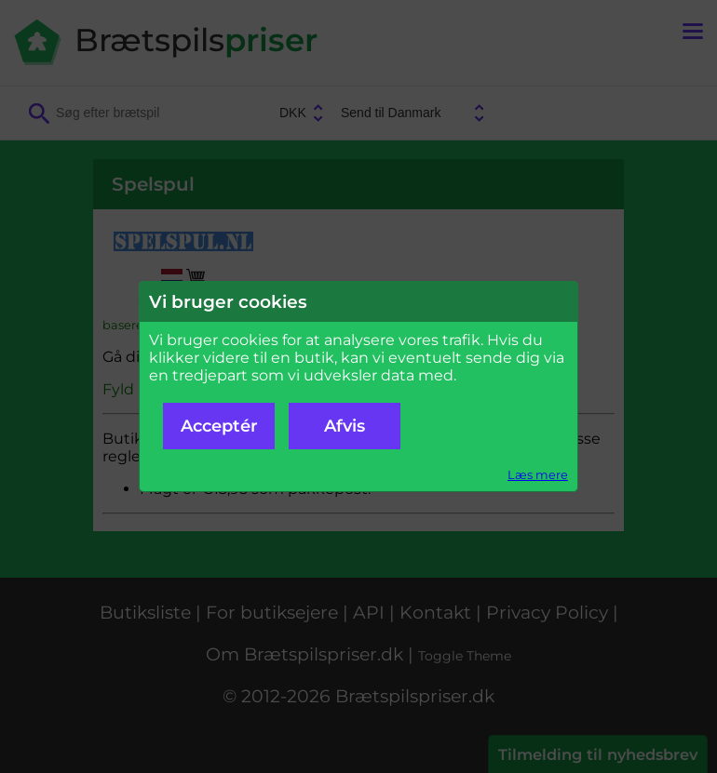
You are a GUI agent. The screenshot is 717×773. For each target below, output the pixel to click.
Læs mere (537, 475)
